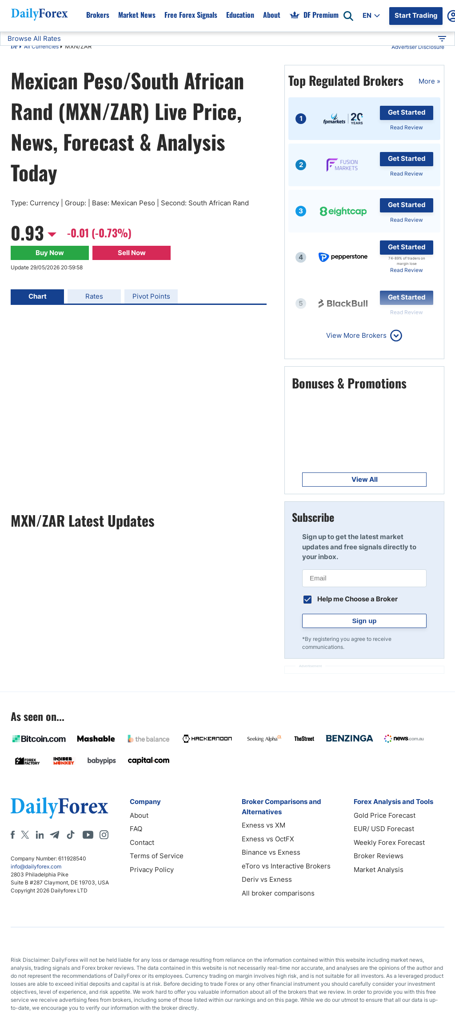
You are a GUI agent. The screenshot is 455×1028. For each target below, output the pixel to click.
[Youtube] (88, 835)
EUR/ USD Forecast (384, 828)
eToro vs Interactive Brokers (286, 866)
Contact (142, 842)
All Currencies (41, 46)
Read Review (406, 127)
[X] (25, 835)
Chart (37, 296)
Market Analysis (378, 869)
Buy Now (50, 252)
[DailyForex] (59, 808)
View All (364, 479)
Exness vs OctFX (268, 839)
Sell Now (132, 252)
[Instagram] (104, 834)
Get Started (407, 112)
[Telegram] (54, 835)
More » (429, 81)
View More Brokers (356, 335)
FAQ (136, 828)
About (139, 815)
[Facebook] (13, 835)
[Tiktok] (70, 834)
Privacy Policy (152, 869)
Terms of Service (157, 856)
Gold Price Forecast (384, 815)
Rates (94, 296)
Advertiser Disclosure (417, 47)
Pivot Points (151, 296)
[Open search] (348, 16)
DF (14, 47)
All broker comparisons (278, 893)
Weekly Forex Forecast (389, 842)
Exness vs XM (263, 825)
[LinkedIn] (40, 835)
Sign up (364, 620)
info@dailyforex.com (36, 866)
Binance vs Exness (271, 852)
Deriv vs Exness (267, 879)
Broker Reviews (378, 856)
